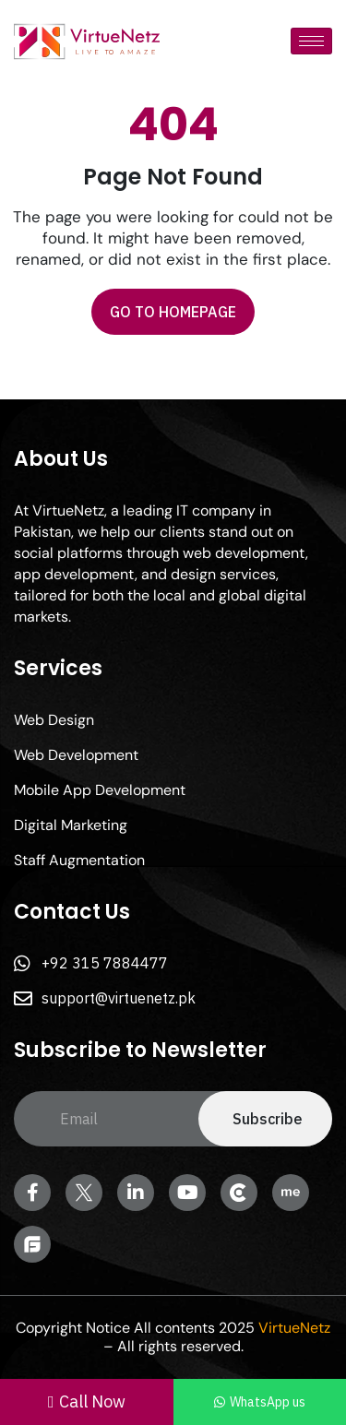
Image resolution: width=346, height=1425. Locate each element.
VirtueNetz (294, 1327)
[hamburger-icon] (311, 41)
